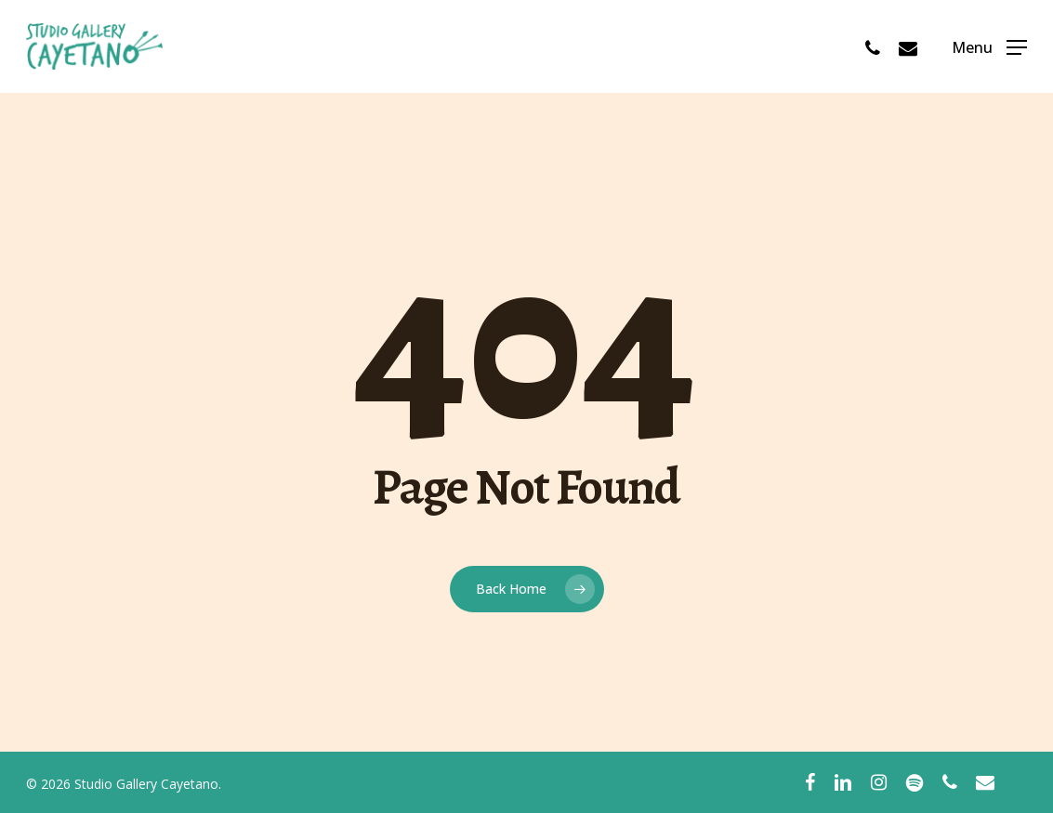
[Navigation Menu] (989, 47)
